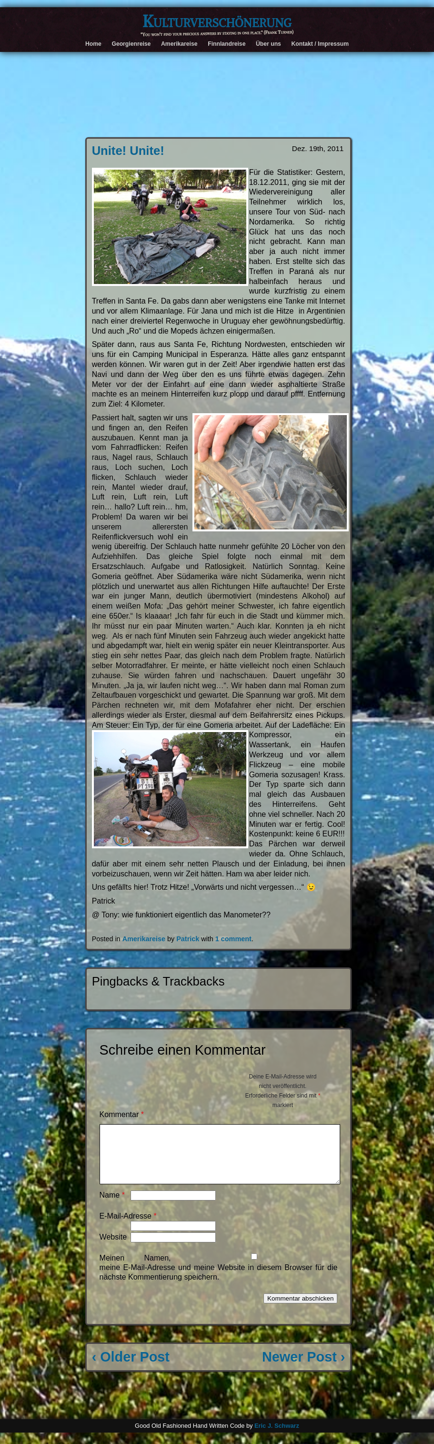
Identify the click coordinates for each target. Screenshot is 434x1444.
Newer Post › (303, 1368)
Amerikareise (179, 44)
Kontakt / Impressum (320, 44)
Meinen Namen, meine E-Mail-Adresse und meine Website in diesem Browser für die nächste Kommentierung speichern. (219, 1278)
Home (93, 44)
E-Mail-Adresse (128, 1227)
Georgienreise (131, 44)
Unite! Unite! (128, 150)
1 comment (233, 939)
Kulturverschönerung (217, 21)
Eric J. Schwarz (276, 1437)
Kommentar (122, 1114)
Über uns (268, 44)
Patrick (187, 939)
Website (113, 1248)
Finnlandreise (226, 44)
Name (112, 1206)
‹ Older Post (131, 1368)
